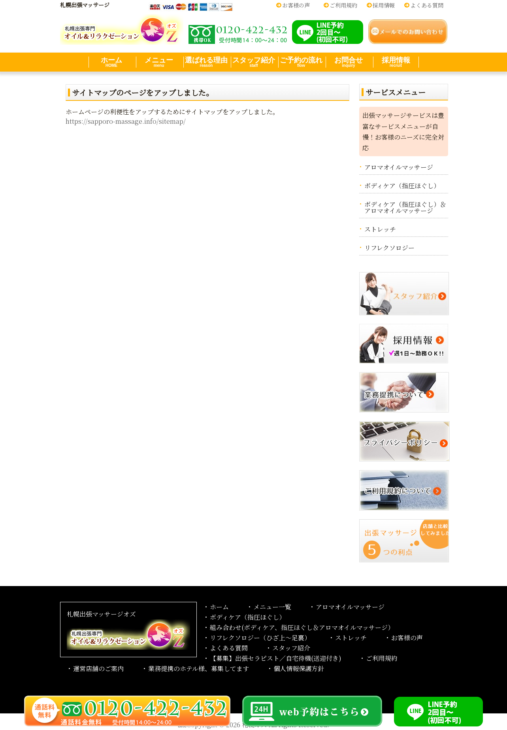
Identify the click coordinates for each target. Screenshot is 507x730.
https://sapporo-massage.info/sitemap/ (126, 121)
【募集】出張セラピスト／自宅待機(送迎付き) (275, 658)
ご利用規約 (382, 658)
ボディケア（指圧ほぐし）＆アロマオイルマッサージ (405, 207)
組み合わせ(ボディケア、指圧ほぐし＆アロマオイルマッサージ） (302, 627)
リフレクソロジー (389, 247)
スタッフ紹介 (254, 62)
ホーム (111, 62)
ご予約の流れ (301, 62)
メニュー (159, 62)
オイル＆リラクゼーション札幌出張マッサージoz (121, 29)
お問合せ (348, 62)
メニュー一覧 (272, 606)
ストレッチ (380, 229)
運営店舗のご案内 (98, 668)
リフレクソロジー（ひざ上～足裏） (260, 637)
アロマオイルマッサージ (398, 167)
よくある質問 (229, 647)
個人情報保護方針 (298, 668)
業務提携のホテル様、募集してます (198, 668)
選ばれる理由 (206, 62)
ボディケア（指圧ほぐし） (402, 185)
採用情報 (395, 62)
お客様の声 (407, 637)
